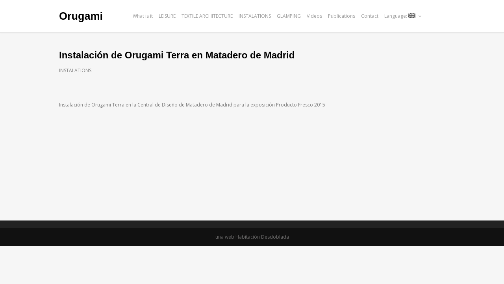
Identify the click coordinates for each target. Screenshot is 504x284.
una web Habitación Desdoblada (252, 237)
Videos (314, 16)
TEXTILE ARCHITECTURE (207, 16)
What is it (143, 16)
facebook (431, 16)
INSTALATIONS (255, 16)
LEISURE (167, 16)
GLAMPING (289, 16)
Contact (369, 16)
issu (441, 16)
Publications (341, 16)
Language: (403, 16)
